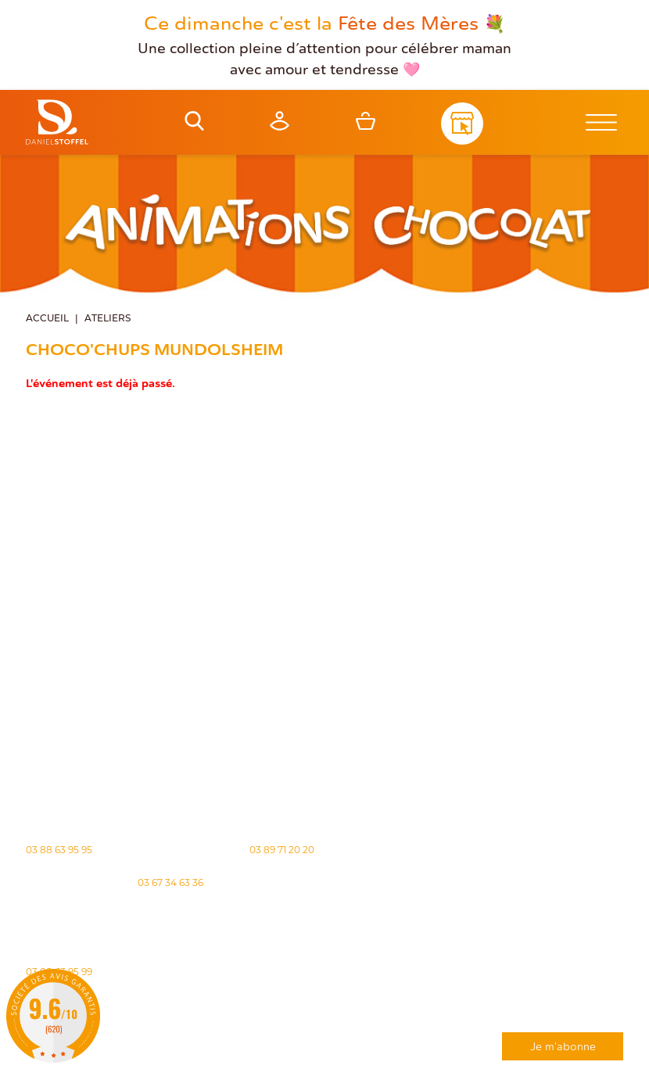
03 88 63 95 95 (59, 849)
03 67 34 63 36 (170, 882)
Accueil (47, 317)
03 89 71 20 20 (281, 849)
